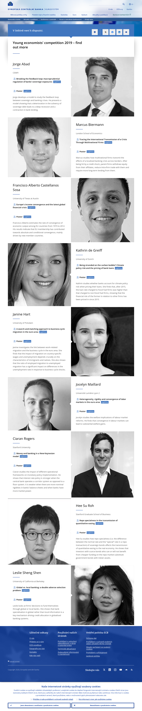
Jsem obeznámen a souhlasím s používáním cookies (39, 705)
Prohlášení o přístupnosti (96, 652)
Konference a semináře (48, 19)
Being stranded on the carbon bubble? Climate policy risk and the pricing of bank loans (100, 266)
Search (123, 4)
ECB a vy (120, 9)
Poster (19, 91)
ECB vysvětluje (35, 645)
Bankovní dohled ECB (122, 15)
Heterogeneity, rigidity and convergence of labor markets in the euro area (101, 400)
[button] (127, 4)
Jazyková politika (93, 656)
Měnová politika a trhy (18, 15)
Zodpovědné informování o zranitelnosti (68, 653)
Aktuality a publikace (100, 15)
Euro (74, 15)
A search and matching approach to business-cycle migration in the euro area (39, 330)
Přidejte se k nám (36, 641)
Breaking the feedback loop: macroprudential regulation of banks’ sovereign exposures (36, 80)
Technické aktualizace (67, 649)
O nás (110, 9)
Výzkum (84, 15)
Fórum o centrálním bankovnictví (70, 19)
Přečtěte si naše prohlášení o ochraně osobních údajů (53, 699)
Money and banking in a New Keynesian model (34, 455)
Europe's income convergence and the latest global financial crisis (39, 206)
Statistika (64, 15)
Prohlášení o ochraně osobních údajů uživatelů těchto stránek (99, 642)
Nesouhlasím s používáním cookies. (103, 705)
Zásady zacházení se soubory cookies (98, 648)
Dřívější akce (89, 19)
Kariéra (129, 9)
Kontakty (33, 652)
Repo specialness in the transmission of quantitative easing (97, 522)
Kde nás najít (34, 655)
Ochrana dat (91, 638)
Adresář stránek (15, 661)
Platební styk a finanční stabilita (44, 15)
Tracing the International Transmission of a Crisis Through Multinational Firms (101, 141)
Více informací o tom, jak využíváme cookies (95, 699)
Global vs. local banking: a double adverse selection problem (39, 589)
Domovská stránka (14, 19)
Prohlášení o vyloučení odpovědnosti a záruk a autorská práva (67, 643)
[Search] (112, 3)
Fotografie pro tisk (37, 648)
